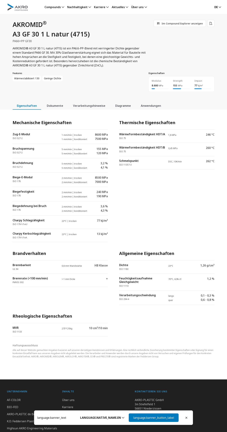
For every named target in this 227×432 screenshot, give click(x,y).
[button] (217, 7)
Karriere (99, 7)
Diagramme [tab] (123, 106)
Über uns (137, 7)
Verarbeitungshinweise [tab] (89, 106)
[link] (54, 7)
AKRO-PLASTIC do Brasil (23, 414)
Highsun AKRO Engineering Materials (32, 428)
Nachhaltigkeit (77, 7)
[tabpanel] (113, 225)
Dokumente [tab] (55, 106)
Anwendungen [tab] (151, 106)
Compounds (53, 7)
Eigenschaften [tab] (27, 106)
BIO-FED (12, 407)
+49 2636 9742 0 (145, 413)
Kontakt (67, 414)
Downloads (69, 421)
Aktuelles (118, 7)
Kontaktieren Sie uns (149, 421)
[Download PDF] (210, 23)
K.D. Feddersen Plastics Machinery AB (32, 421)
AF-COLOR (14, 400)
